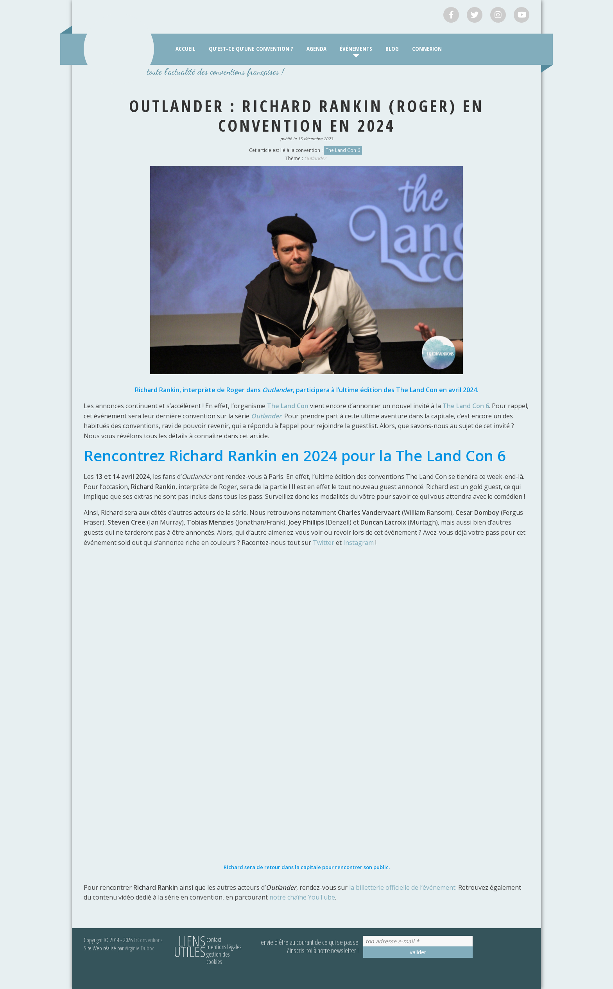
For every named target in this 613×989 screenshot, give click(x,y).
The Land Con (287, 406)
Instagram (359, 542)
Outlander (315, 158)
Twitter (324, 542)
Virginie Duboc (139, 948)
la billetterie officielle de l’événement (402, 887)
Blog (392, 48)
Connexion (427, 48)
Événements (356, 48)
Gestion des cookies (217, 958)
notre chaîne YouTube (301, 897)
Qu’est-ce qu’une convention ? (251, 48)
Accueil (185, 48)
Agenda (316, 48)
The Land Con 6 (343, 150)
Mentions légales (223, 947)
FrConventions (148, 940)
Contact (213, 939)
